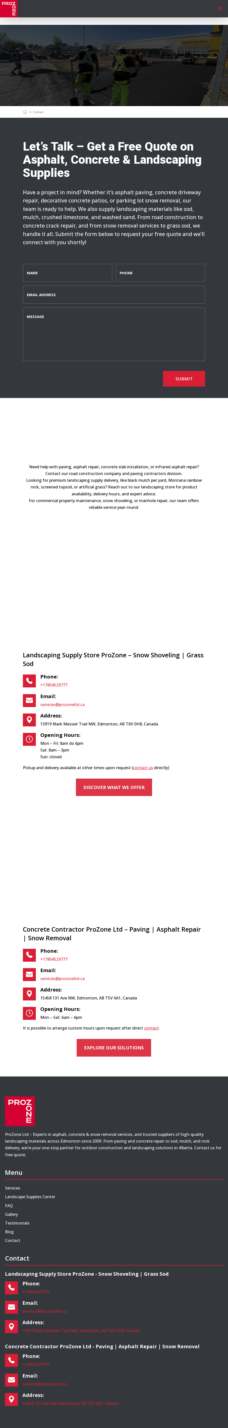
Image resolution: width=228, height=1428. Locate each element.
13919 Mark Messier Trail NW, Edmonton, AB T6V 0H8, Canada (81, 1330)
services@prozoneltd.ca (62, 704)
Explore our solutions (114, 1048)
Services (12, 1188)
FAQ (9, 1205)
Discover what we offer (114, 787)
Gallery (11, 1214)
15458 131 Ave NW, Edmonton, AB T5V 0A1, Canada (70, 1403)
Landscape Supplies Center (30, 1196)
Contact (12, 1240)
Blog (9, 1231)
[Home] (25, 112)
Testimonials (17, 1223)
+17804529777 (53, 685)
